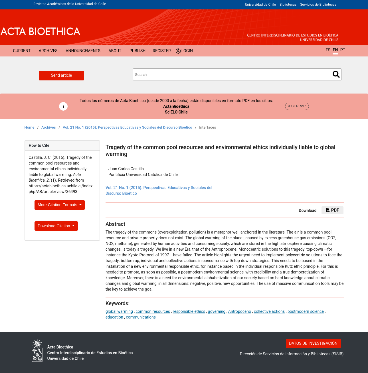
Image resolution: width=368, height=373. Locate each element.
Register (162, 50)
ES (328, 50)
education (114, 317)
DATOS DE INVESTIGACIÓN (313, 343)
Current (22, 50)
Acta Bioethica (176, 106)
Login (187, 50)
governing (216, 311)
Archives (48, 50)
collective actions (269, 311)
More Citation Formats (58, 204)
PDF (332, 210)
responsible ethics (189, 311)
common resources (153, 311)
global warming (119, 311)
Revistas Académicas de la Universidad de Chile (69, 4)
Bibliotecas (288, 5)
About (114, 50)
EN (335, 50)
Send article (61, 75)
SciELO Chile (176, 112)
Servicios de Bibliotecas (318, 5)
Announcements (83, 50)
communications (141, 317)
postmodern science (306, 311)
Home (30, 127)
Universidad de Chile (260, 5)
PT (342, 50)
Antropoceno (239, 311)
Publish (137, 50)
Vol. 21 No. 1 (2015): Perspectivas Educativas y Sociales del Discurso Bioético (127, 127)
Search (336, 74)
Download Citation (54, 226)
